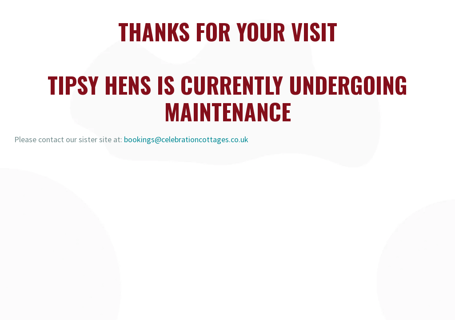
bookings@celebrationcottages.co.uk (186, 139)
